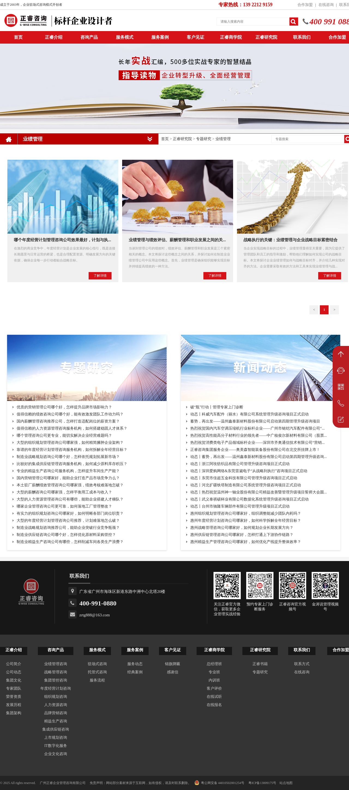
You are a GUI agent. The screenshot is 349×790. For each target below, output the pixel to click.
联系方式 (301, 664)
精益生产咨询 (55, 721)
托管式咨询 (97, 672)
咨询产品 (89, 37)
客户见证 (195, 37)
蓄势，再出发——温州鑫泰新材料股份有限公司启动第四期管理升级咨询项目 (255, 421)
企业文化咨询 (55, 754)
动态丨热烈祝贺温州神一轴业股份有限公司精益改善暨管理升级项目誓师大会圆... (258, 492)
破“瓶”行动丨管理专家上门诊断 (216, 407)
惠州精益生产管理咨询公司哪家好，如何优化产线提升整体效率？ (245, 542)
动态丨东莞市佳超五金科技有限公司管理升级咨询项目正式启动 (243, 478)
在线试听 (214, 697)
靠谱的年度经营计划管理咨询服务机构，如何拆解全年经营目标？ (72, 450)
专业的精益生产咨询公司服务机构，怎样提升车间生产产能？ (68, 471)
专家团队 (13, 688)
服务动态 (135, 664)
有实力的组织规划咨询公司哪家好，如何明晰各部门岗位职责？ (70, 513)
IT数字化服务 (55, 746)
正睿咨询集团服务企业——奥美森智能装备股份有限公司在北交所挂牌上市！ (255, 450)
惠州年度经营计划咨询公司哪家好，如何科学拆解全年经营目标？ (245, 520)
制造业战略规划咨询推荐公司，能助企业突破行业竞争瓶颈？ (68, 528)
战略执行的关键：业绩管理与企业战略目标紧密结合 (290, 240)
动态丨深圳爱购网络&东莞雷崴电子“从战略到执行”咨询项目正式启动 (248, 471)
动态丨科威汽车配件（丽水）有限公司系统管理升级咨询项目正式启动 (249, 414)
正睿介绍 (13, 650)
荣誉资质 (13, 697)
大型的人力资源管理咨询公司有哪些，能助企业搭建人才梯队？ (70, 499)
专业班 (214, 672)
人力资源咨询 (55, 705)
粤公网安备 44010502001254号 (219, 782)
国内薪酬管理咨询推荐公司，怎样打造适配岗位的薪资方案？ (68, 421)
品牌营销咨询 (55, 713)
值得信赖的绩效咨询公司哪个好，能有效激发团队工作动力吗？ (70, 414)
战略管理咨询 (55, 672)
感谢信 (172, 672)
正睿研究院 (266, 37)
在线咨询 (326, 5)
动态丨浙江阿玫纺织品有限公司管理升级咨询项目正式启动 (240, 464)
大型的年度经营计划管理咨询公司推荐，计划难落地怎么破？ (68, 520)
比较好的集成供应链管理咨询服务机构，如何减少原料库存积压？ (72, 464)
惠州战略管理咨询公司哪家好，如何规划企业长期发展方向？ (241, 528)
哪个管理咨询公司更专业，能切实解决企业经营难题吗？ (64, 435)
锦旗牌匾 (172, 664)
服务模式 (124, 37)
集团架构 (13, 713)
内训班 (214, 680)
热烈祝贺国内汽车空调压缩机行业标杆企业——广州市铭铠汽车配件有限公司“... (257, 428)
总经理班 (214, 664)
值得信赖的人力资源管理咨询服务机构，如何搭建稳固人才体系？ (72, 428)
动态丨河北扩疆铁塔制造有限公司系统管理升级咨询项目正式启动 (245, 485)
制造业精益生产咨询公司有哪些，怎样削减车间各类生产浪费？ (70, 542)
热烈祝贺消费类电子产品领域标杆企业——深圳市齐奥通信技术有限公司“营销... (257, 443)
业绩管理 (223, 139)
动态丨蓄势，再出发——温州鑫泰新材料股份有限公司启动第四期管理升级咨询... (258, 457)
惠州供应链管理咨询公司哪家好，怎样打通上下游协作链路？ (241, 535)
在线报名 (214, 705)
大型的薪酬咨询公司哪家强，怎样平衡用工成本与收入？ (64, 492)
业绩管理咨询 (55, 664)
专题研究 (203, 139)
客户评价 (214, 688)
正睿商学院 (231, 37)
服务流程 (97, 680)
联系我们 (302, 37)
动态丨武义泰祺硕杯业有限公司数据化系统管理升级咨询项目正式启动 (249, 499)
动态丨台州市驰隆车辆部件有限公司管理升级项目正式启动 (240, 506)
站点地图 (286, 783)
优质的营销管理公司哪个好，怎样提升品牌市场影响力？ (64, 407)
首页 (165, 139)
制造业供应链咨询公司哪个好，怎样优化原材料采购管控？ (66, 535)
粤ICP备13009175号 (262, 783)
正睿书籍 (260, 664)
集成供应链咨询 (55, 729)
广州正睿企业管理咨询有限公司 (63, 783)
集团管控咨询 (55, 680)
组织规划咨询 (55, 697)
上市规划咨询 (55, 737)
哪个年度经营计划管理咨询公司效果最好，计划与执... (62, 240)
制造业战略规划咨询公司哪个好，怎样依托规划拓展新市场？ (68, 457)
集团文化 (13, 680)
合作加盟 (305, 5)
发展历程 (13, 705)
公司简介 (13, 664)
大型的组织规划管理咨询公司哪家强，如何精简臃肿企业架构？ (70, 443)
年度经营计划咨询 (55, 688)
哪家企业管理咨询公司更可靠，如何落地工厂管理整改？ (64, 506)
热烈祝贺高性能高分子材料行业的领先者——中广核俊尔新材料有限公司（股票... (258, 435)
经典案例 (135, 672)
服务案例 (160, 37)
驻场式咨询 (97, 664)
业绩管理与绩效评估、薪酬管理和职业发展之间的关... (177, 240)
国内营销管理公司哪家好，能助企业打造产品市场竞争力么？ (68, 478)
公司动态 (13, 672)
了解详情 (100, 276)
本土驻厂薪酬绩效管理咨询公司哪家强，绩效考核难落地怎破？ (70, 485)
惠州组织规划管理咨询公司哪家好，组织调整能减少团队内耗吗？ (245, 513)
